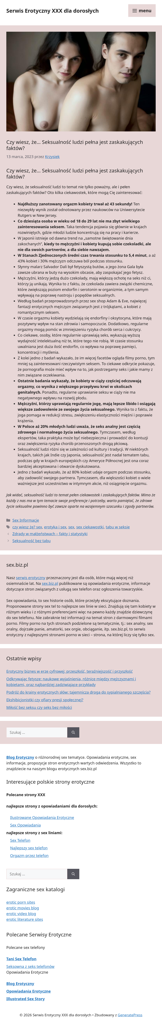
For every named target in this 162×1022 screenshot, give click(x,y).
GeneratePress (130, 1014)
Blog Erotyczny (20, 983)
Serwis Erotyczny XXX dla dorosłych (52, 10)
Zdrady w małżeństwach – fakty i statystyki (50, 533)
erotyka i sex (55, 526)
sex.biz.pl (50, 583)
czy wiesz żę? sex (27, 526)
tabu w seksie (118, 526)
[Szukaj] (73, 732)
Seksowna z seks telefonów (30, 966)
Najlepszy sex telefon (29, 847)
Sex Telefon (20, 840)
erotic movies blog (22, 907)
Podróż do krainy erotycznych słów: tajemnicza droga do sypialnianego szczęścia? (78, 692)
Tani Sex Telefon (21, 958)
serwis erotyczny (31, 577)
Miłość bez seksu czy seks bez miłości (39, 707)
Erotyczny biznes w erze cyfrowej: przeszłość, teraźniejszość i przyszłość (69, 671)
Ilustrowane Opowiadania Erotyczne (42, 817)
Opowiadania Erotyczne (28, 991)
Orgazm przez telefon (29, 855)
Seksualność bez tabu (31, 540)
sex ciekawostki (90, 526)
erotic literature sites (24, 919)
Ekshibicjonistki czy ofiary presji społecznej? (44, 699)
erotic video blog (21, 913)
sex (71, 526)
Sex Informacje (25, 520)
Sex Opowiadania (25, 825)
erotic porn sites (20, 902)
